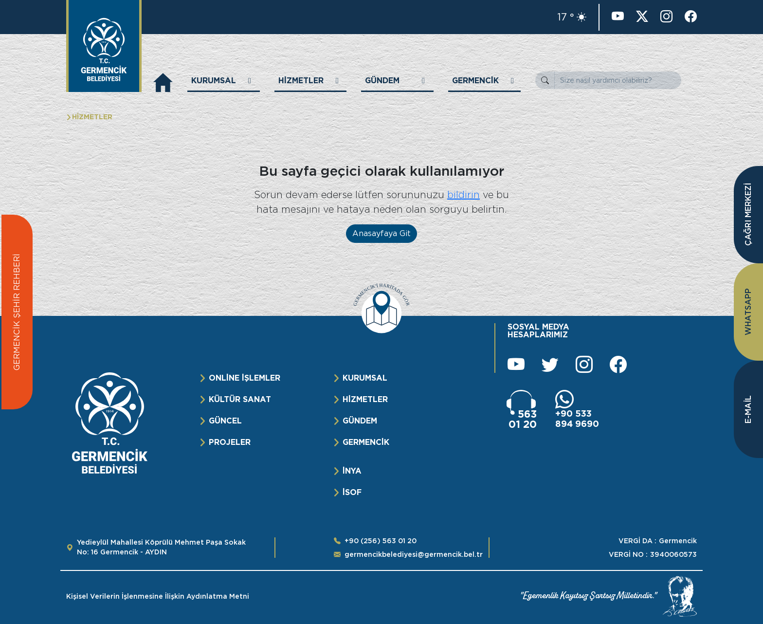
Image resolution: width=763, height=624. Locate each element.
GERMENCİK (366, 442)
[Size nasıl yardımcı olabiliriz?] (617, 80)
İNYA (352, 471)
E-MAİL (748, 409)
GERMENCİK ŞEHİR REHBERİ (16, 312)
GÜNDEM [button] (382, 80)
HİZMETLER (365, 399)
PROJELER (230, 442)
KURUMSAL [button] (213, 80)
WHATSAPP (748, 312)
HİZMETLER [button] (301, 80)
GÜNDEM (360, 420)
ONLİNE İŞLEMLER (244, 378)
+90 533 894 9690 (577, 418)
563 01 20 (523, 419)
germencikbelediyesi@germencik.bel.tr (414, 554)
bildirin (463, 195)
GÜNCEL (225, 420)
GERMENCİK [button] (475, 80)
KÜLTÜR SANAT (240, 399)
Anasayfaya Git (381, 233)
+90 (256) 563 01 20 (381, 540)
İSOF (352, 492)
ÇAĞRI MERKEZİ (748, 215)
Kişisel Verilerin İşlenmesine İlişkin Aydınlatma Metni (157, 596)
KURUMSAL (365, 378)
